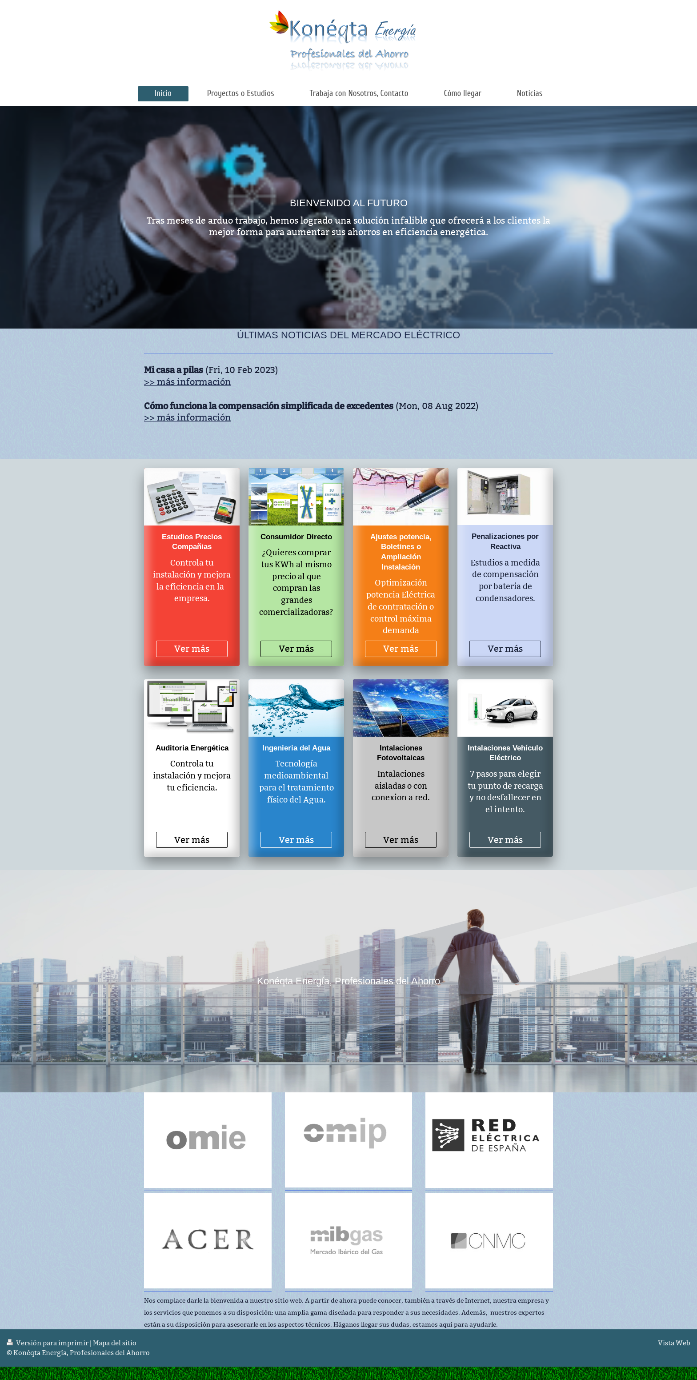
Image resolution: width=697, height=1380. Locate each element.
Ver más (191, 648)
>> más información (187, 382)
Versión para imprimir (48, 1343)
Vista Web (674, 1343)
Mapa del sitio (114, 1343)
